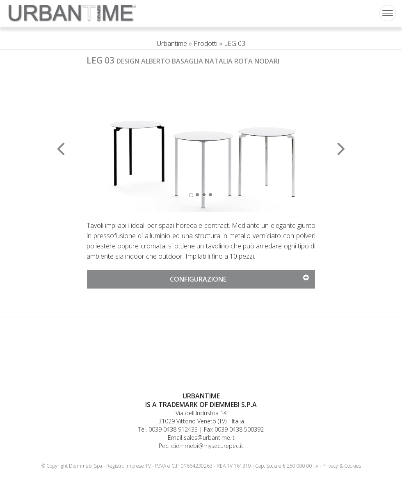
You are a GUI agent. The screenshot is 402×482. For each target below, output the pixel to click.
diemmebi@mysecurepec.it (207, 446)
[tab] (201, 279)
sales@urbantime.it (209, 437)
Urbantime (172, 43)
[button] (104, 142)
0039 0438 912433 (173, 429)
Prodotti (205, 43)
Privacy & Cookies (341, 465)
